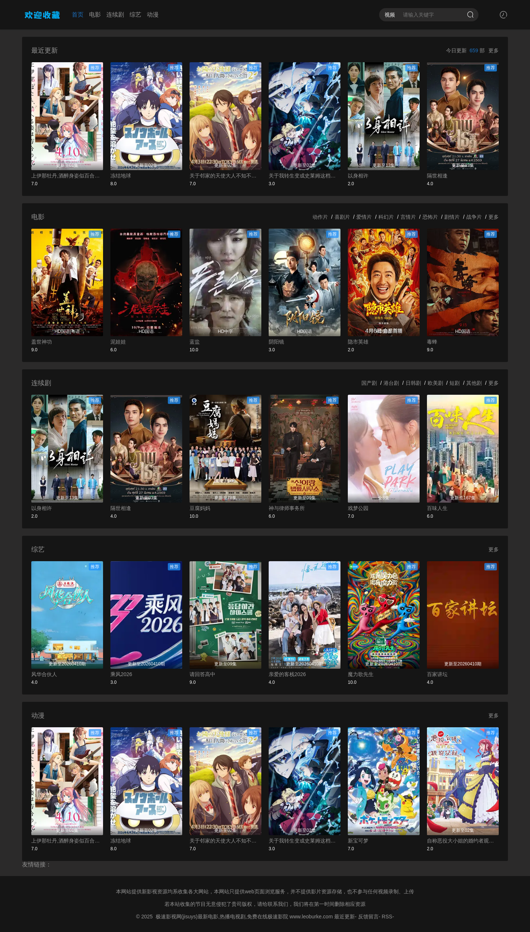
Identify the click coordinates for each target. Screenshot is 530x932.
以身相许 (358, 176)
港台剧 (391, 383)
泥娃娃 (118, 342)
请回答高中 (202, 674)
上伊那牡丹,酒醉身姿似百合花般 (67, 176)
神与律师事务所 (287, 508)
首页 (78, 14)
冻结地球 (120, 176)
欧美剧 (435, 383)
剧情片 (452, 217)
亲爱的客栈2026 (287, 674)
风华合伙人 (44, 674)
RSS (387, 916)
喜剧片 (342, 217)
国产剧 (369, 383)
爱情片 (364, 217)
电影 (95, 14)
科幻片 (386, 217)
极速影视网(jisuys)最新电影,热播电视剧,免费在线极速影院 (222, 916)
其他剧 (474, 383)
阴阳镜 (276, 342)
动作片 (320, 217)
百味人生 (437, 508)
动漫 (153, 14)
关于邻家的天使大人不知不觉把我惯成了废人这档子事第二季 (225, 176)
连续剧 (115, 14)
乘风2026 (121, 674)
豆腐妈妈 (200, 508)
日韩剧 (413, 383)
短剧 (454, 383)
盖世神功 (41, 342)
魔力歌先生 (361, 674)
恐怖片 (430, 217)
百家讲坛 (437, 674)
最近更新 (344, 916)
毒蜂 (432, 342)
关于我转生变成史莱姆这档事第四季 (304, 176)
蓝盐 (195, 342)
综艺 (135, 14)
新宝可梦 (358, 841)
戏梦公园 (358, 508)
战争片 (474, 217)
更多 (493, 50)
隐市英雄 (358, 342)
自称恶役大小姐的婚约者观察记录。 (463, 841)
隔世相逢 (437, 176)
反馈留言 (368, 916)
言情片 (408, 217)
